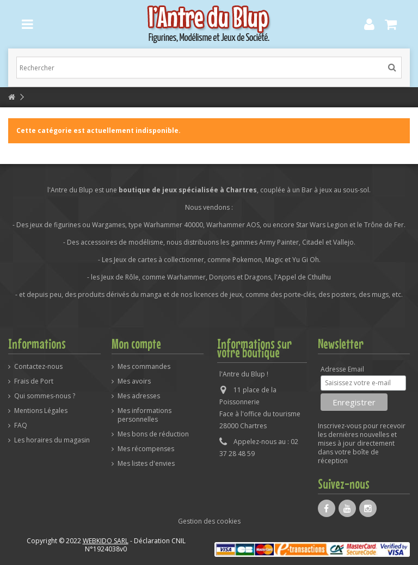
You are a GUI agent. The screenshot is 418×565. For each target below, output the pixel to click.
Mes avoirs (134, 381)
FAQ (20, 425)
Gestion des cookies (209, 521)
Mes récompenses (146, 449)
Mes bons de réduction (153, 434)
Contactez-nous (38, 366)
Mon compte (136, 343)
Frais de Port (33, 381)
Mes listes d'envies (146, 463)
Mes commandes (144, 366)
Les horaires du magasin (52, 440)
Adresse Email (342, 369)
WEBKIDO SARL (105, 540)
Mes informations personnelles (144, 415)
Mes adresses (139, 396)
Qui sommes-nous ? (44, 396)
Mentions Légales (40, 410)
